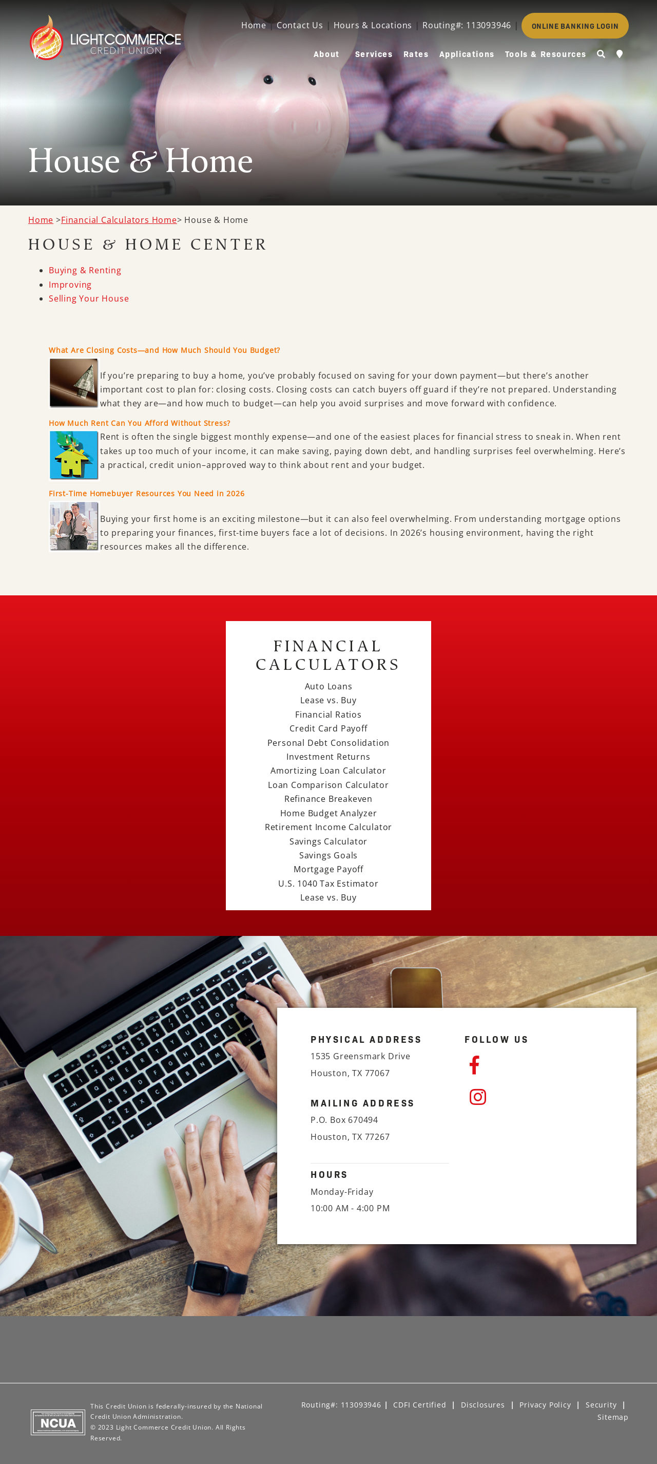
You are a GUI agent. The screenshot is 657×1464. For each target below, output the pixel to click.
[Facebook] (536, 1065)
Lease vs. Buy (328, 700)
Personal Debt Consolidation (328, 742)
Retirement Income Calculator (328, 827)
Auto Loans (329, 686)
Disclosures (483, 1405)
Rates (416, 53)
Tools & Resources (546, 53)
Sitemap (613, 1417)
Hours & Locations (373, 25)
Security (601, 1405)
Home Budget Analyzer (328, 813)
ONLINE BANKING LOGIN (575, 26)
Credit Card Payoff (328, 728)
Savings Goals (328, 855)
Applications (467, 53)
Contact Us (300, 25)
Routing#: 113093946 (466, 25)
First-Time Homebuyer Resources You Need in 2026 (147, 493)
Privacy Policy (545, 1405)
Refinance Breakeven (328, 798)
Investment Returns (328, 756)
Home (253, 25)
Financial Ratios (328, 714)
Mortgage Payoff (328, 869)
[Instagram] (536, 1097)
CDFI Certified (419, 1405)
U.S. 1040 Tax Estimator (328, 883)
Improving (70, 284)
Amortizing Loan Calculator (328, 770)
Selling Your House (89, 298)
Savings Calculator (328, 841)
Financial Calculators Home (119, 220)
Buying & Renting (85, 270)
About (327, 53)
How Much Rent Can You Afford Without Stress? (139, 423)
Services (374, 53)
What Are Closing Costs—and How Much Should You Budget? (164, 350)
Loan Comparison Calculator (328, 785)
